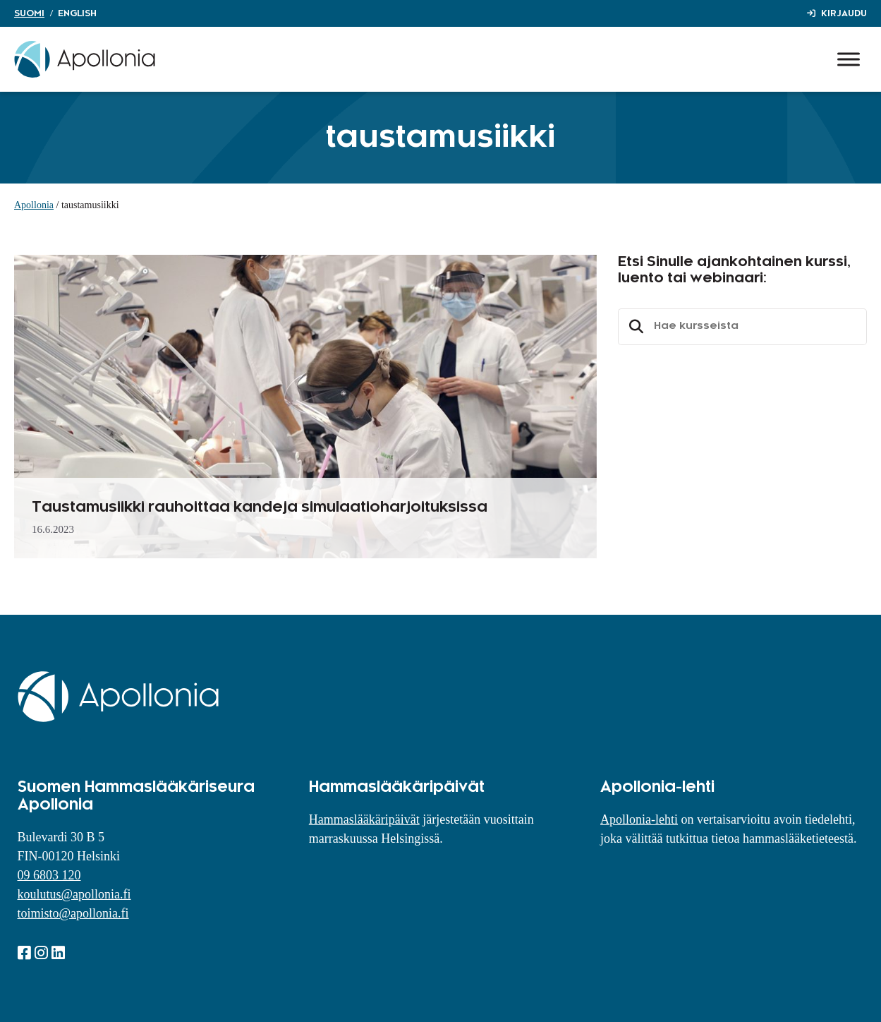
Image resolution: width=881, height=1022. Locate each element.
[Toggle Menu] (848, 59)
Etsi (634, 326)
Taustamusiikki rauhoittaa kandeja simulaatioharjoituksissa (259, 507)
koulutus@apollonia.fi (74, 894)
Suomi (29, 13)
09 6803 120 (49, 875)
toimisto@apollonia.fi (73, 913)
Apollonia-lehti (639, 819)
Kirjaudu (844, 13)
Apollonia (34, 205)
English (77, 13)
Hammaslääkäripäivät (364, 819)
